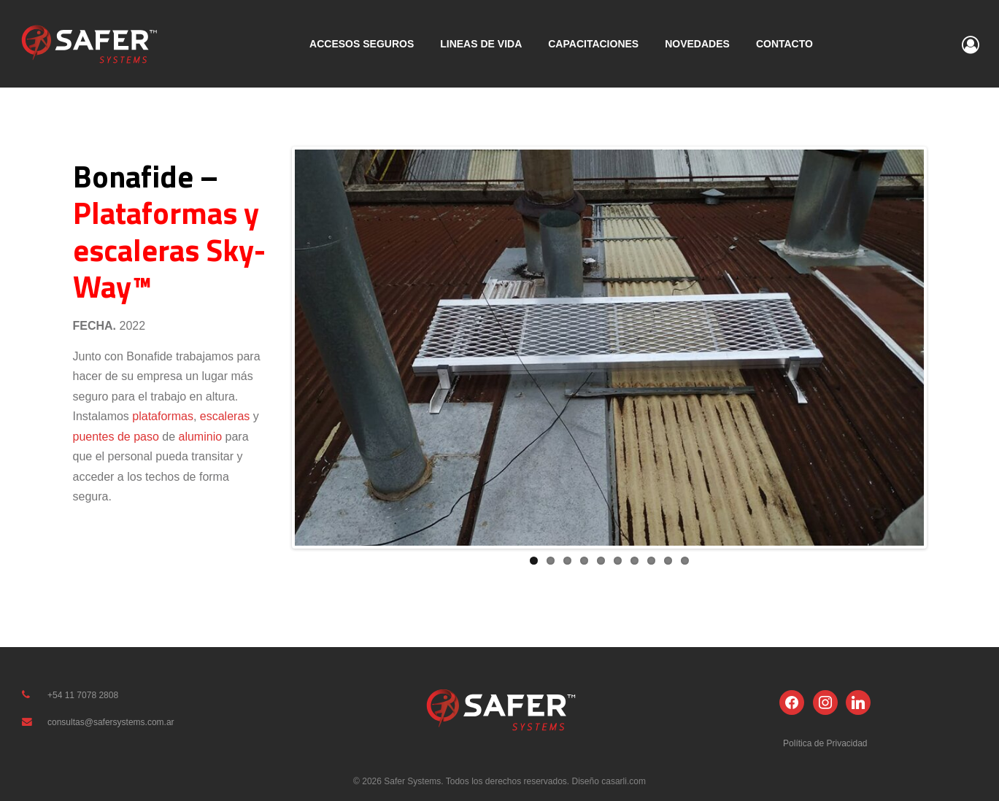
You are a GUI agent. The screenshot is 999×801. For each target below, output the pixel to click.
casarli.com (622, 781)
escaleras (225, 416)
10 (685, 561)
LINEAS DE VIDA (481, 44)
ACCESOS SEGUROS (361, 44)
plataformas (162, 416)
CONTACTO (784, 44)
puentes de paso (116, 436)
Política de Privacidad (825, 743)
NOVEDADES (697, 44)
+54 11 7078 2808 (82, 695)
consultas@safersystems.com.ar (110, 722)
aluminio (201, 436)
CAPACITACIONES (593, 44)
